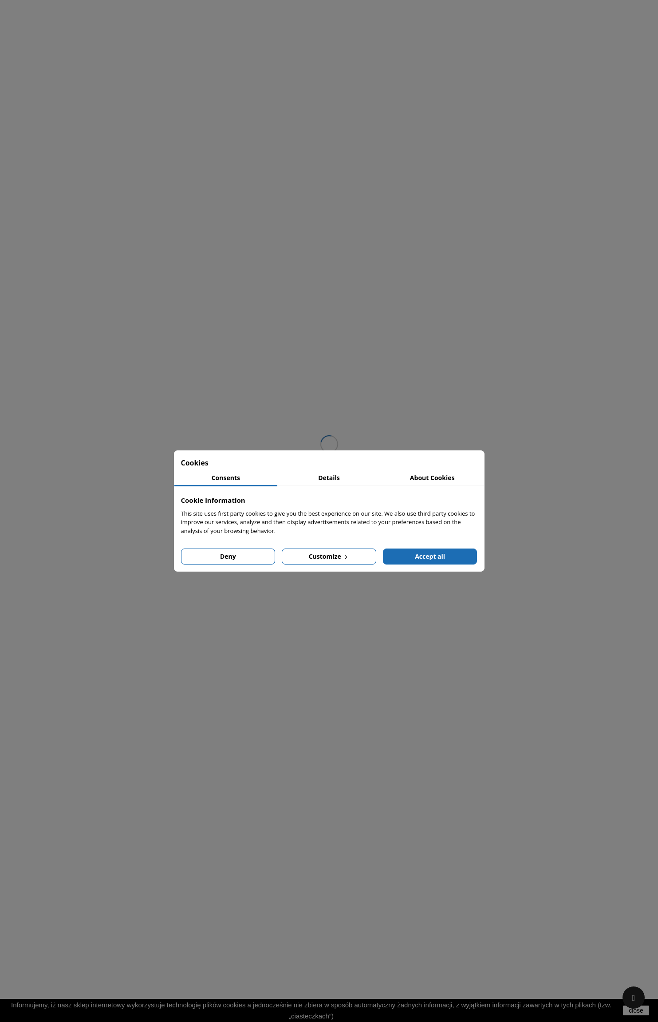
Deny (228, 556)
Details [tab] (329, 477)
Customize (329, 556)
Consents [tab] (226, 477)
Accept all (430, 556)
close (636, 1010)
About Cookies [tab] (432, 477)
